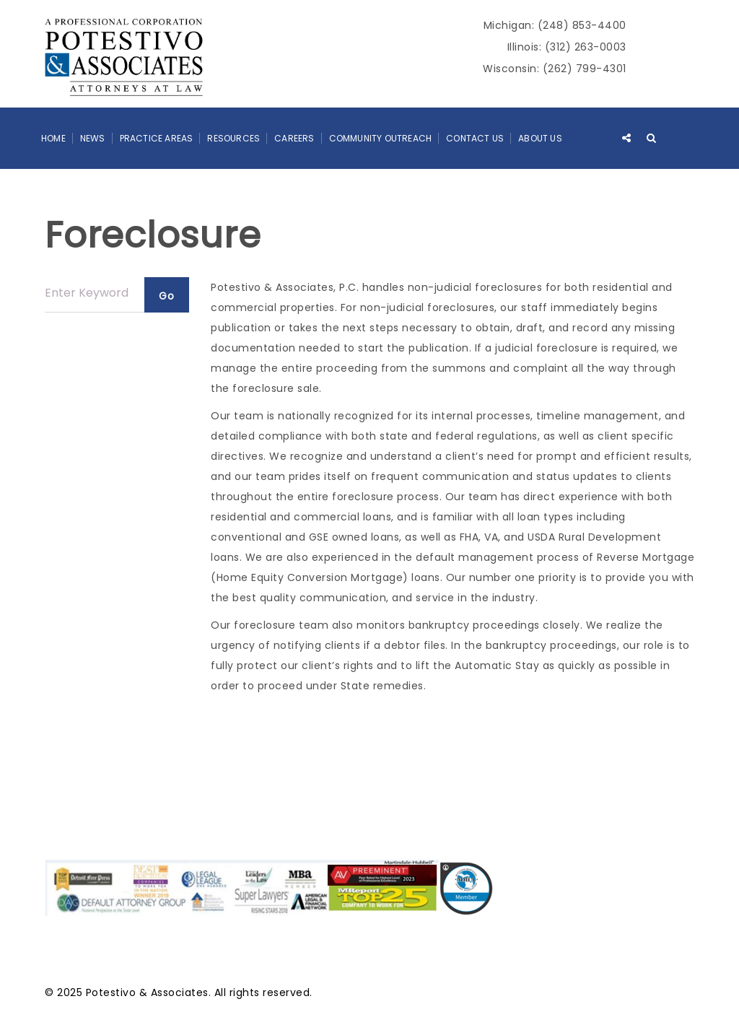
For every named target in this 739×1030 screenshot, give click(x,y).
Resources (233, 138)
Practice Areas (156, 138)
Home (53, 138)
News (92, 138)
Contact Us (475, 138)
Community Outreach (380, 138)
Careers (294, 138)
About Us (540, 138)
